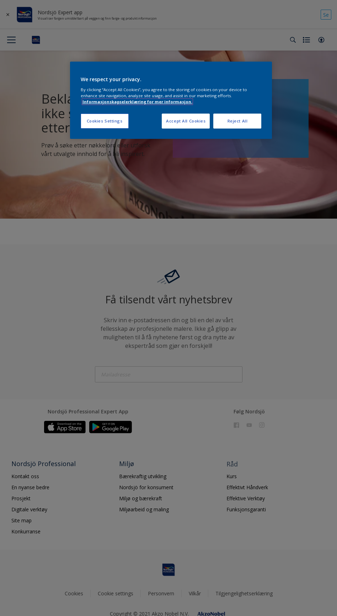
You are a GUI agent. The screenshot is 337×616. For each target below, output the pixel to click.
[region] (171, 100)
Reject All (238, 121)
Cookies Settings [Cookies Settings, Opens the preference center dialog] (105, 121)
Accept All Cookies (185, 121)
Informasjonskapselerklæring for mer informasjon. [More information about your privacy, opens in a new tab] (137, 101)
